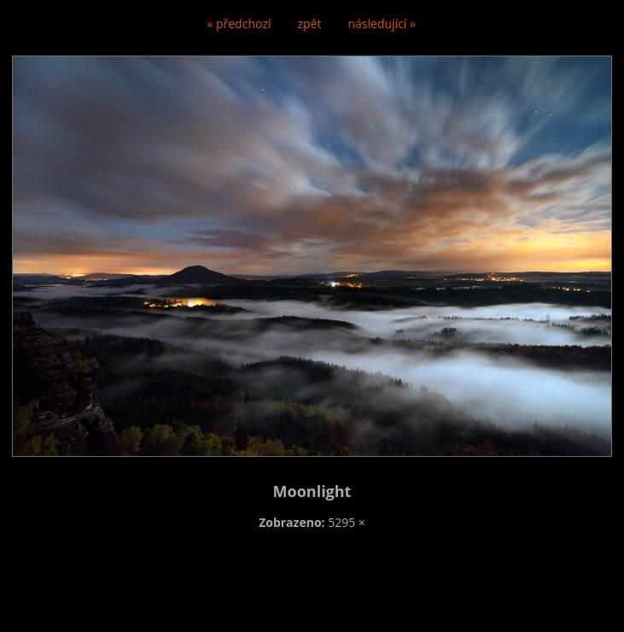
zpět (310, 23)
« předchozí (239, 23)
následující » (382, 23)
